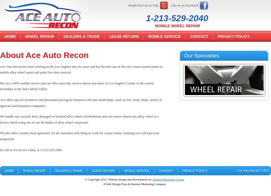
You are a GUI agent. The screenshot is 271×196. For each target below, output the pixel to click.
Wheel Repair (39, 36)
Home (10, 36)
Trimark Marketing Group (168, 179)
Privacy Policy (234, 36)
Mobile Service (164, 36)
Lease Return (124, 36)
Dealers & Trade (81, 36)
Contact (199, 36)
